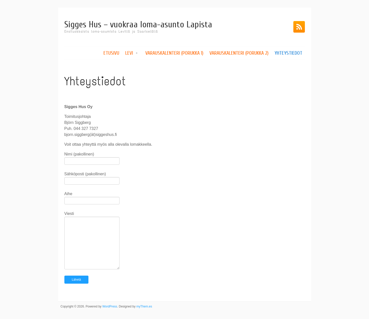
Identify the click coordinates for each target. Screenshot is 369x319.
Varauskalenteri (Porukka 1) (174, 53)
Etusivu (111, 53)
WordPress (109, 306)
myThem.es (144, 306)
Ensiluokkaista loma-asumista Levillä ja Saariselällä (111, 31)
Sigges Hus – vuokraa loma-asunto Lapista (138, 24)
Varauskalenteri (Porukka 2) (239, 53)
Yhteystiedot (288, 53)
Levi (129, 53)
